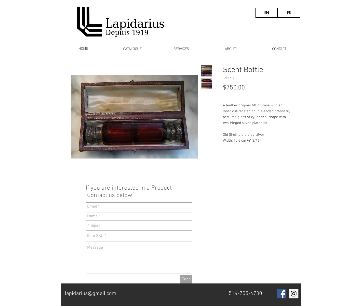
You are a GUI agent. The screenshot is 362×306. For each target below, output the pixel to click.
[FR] (289, 13)
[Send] (186, 279)
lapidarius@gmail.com (90, 293)
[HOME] (83, 48)
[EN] (266, 13)
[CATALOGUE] (132, 49)
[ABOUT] (230, 49)
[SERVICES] (181, 49)
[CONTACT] (279, 49)
